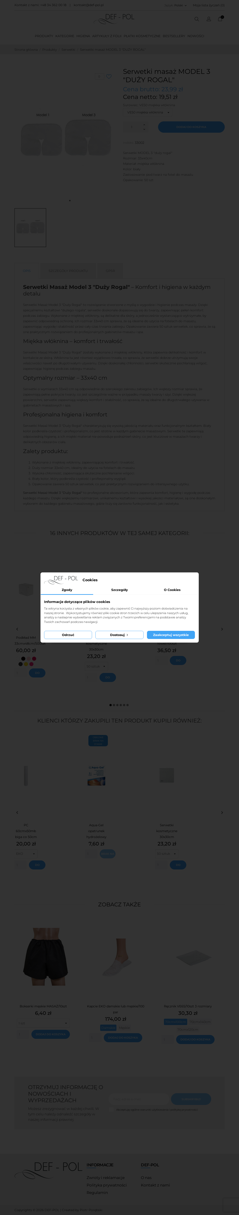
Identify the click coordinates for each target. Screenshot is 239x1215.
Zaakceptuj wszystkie (171, 635)
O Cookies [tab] (172, 590)
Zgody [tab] (67, 590)
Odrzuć (68, 635)
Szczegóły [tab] (119, 590)
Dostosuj (119, 635)
